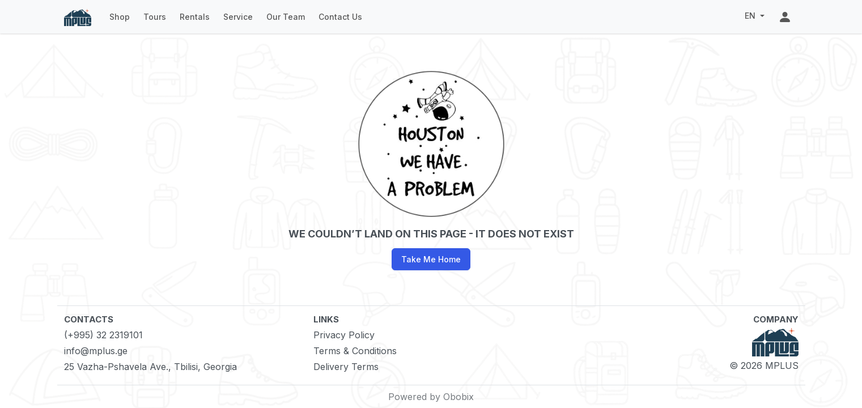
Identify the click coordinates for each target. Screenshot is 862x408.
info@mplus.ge (96, 350)
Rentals (195, 17)
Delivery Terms (346, 366)
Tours (154, 17)
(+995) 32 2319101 (103, 335)
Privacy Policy (344, 335)
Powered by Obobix (431, 396)
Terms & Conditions (355, 350)
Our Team (285, 17)
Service (238, 17)
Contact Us (340, 17)
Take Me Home (431, 259)
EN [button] (751, 15)
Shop (119, 17)
